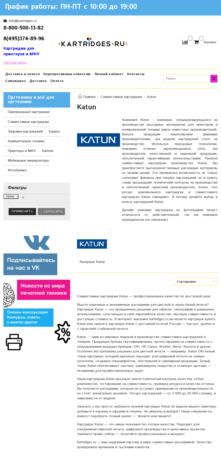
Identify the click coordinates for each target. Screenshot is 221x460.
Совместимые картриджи (121, 96)
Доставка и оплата (22, 74)
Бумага (54, 131)
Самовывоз (15, 81)
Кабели (47, 150)
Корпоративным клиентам (67, 74)
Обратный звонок (15, 63)
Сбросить (53, 211)
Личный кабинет (109, 74)
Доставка (38, 81)
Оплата (57, 81)
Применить (22, 211)
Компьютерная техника (26, 141)
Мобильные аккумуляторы (28, 160)
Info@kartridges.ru (22, 21)
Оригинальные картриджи (28, 112)
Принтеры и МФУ (22, 150)
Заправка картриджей (25, 131)
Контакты (136, 74)
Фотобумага (17, 170)
